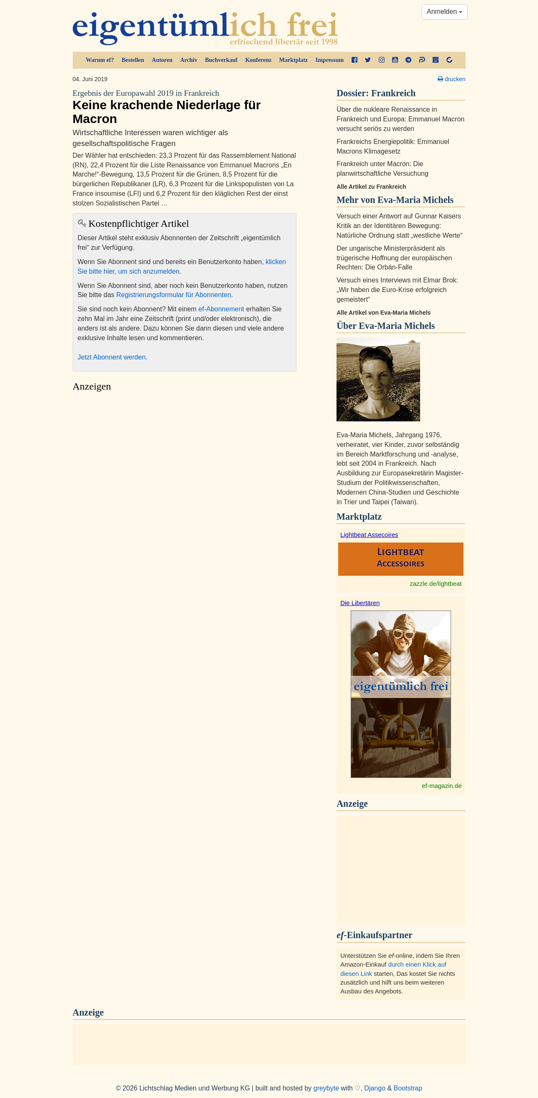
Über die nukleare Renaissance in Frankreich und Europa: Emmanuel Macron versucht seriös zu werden (400, 119)
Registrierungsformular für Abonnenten (173, 294)
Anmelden (444, 11)
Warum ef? (100, 60)
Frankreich (393, 93)
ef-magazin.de (442, 785)
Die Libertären (360, 602)
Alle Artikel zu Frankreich (371, 186)
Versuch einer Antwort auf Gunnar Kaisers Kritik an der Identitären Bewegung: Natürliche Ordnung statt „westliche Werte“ (399, 226)
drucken (451, 79)
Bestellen (133, 60)
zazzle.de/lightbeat (436, 583)
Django (374, 1088)
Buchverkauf (221, 60)
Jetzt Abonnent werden (112, 357)
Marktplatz (293, 60)
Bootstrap (408, 1088)
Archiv (188, 60)
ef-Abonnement (221, 309)
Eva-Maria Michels (397, 326)
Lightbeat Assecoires (369, 534)
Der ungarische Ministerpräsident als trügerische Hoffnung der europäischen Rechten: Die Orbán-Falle (394, 258)
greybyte (326, 1088)
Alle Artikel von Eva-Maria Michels (384, 312)
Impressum (330, 60)
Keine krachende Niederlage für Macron (185, 107)
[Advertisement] (185, 475)
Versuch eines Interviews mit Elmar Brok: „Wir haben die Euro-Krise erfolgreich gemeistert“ (397, 290)
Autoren (162, 60)
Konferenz (258, 60)
